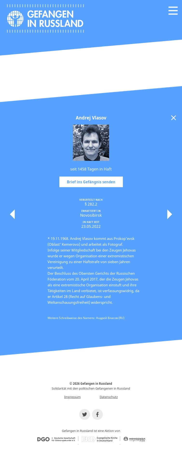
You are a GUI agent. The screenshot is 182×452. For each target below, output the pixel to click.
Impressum (72, 397)
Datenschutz (109, 397)
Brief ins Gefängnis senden (91, 182)
